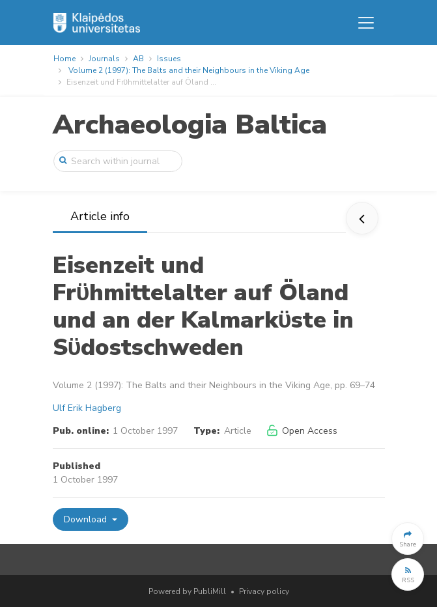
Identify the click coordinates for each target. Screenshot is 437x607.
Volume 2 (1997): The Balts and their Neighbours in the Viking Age (188, 70)
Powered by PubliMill (187, 591)
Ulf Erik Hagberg (87, 408)
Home (64, 58)
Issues (169, 58)
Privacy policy (264, 591)
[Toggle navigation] (366, 23)
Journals (104, 58)
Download (86, 519)
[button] (407, 538)
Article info (100, 216)
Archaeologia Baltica (190, 124)
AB (138, 58)
